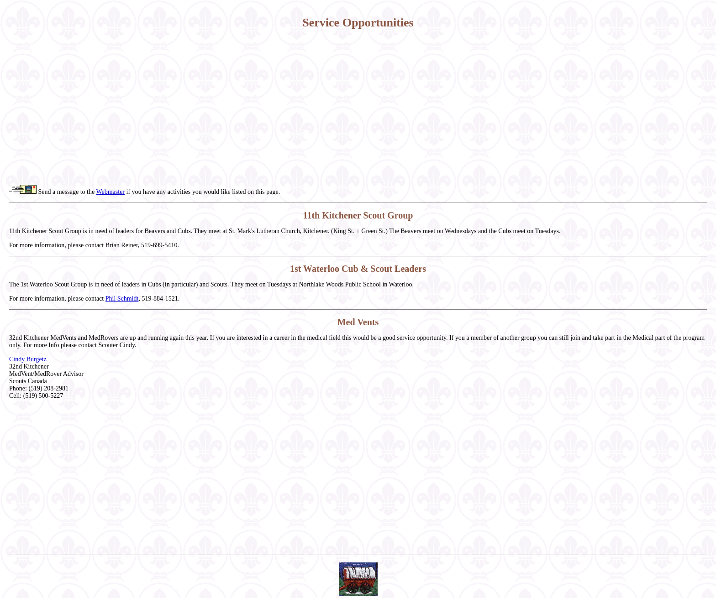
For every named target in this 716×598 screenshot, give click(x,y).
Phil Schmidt (122, 298)
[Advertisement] (358, 107)
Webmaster (110, 191)
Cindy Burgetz (28, 359)
